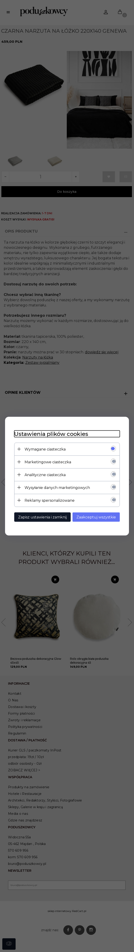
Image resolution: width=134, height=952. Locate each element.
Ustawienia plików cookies (51, 433)
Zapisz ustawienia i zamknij (42, 517)
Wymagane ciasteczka (45, 449)
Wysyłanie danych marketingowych (57, 487)
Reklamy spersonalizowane (50, 500)
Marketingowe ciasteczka (48, 462)
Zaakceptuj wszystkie (96, 517)
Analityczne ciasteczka (45, 474)
